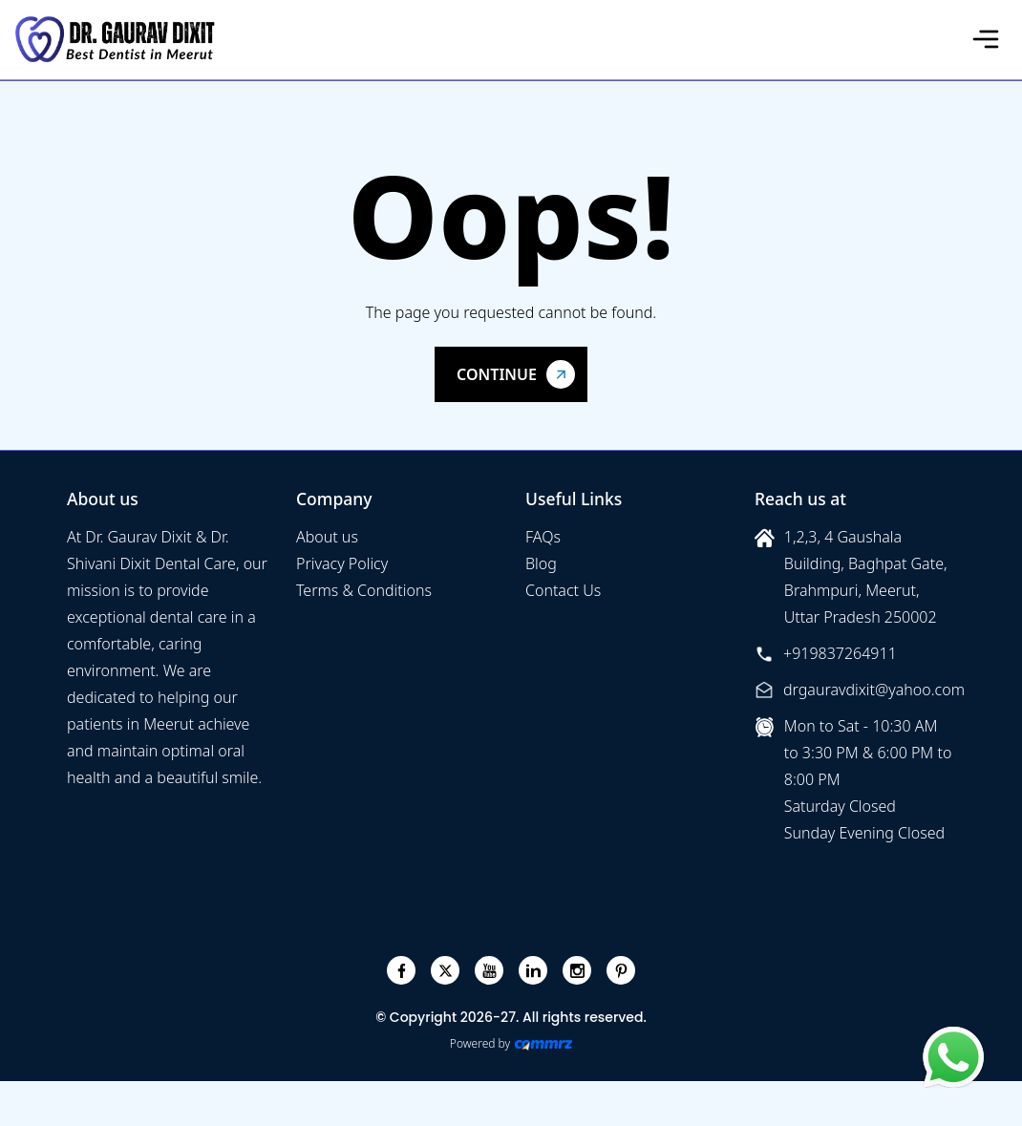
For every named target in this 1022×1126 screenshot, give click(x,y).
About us (327, 536)
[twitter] (445, 971)
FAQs (543, 536)
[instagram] (577, 971)
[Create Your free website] (543, 1043)
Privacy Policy (342, 563)
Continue (497, 374)
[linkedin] (533, 971)
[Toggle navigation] (986, 39)
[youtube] (489, 971)
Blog (541, 563)
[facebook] (401, 971)
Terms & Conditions (364, 590)
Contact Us (563, 590)
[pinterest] (621, 971)
